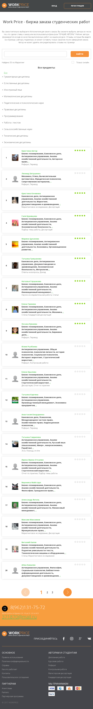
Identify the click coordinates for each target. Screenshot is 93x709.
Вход (54, 6)
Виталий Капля (29, 542)
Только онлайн (82, 62)
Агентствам (7, 688)
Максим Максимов (31, 519)
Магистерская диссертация (60, 673)
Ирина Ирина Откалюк (33, 460)
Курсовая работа (55, 661)
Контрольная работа (57, 669)
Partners (5, 692)
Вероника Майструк (31, 482)
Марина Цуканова (30, 239)
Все (5, 72)
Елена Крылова (29, 372)
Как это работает (9, 669)
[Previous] (25, 592)
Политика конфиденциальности (15, 661)
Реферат (52, 665)
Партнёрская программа (12, 696)
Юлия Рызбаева (29, 346)
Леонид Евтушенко (31, 173)
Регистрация (77, 6)
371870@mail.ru (19, 617)
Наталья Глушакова (31, 281)
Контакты (6, 673)
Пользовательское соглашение (15, 677)
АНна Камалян (28, 565)
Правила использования (12, 657)
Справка (5, 665)
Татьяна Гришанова (31, 258)
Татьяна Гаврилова (31, 437)
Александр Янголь (30, 499)
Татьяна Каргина (30, 394)
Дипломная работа (56, 657)
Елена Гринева (29, 304)
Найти (79, 54)
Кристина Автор (29, 151)
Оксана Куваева (29, 324)
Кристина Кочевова (31, 193)
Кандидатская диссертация (59, 677)
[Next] (67, 592)
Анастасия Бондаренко (33, 414)
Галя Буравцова (29, 216)
